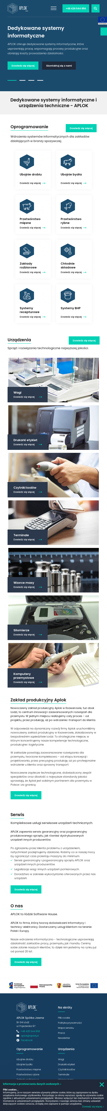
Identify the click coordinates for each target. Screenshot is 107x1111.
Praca (61, 1033)
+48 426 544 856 (76, 8)
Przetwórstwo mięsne (28, 1069)
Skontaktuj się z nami (59, 65)
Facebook (27, 1040)
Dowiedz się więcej (23, 65)
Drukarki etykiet (66, 1064)
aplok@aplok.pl (30, 1035)
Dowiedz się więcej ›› (93, 1106)
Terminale (63, 1074)
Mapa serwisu (66, 1028)
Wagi (61, 1059)
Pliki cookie (64, 1017)
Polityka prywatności (70, 1023)
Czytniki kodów (66, 1069)
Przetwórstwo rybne (27, 1074)
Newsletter (103, 31)
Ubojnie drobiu (24, 1059)
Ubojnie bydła (24, 1064)
